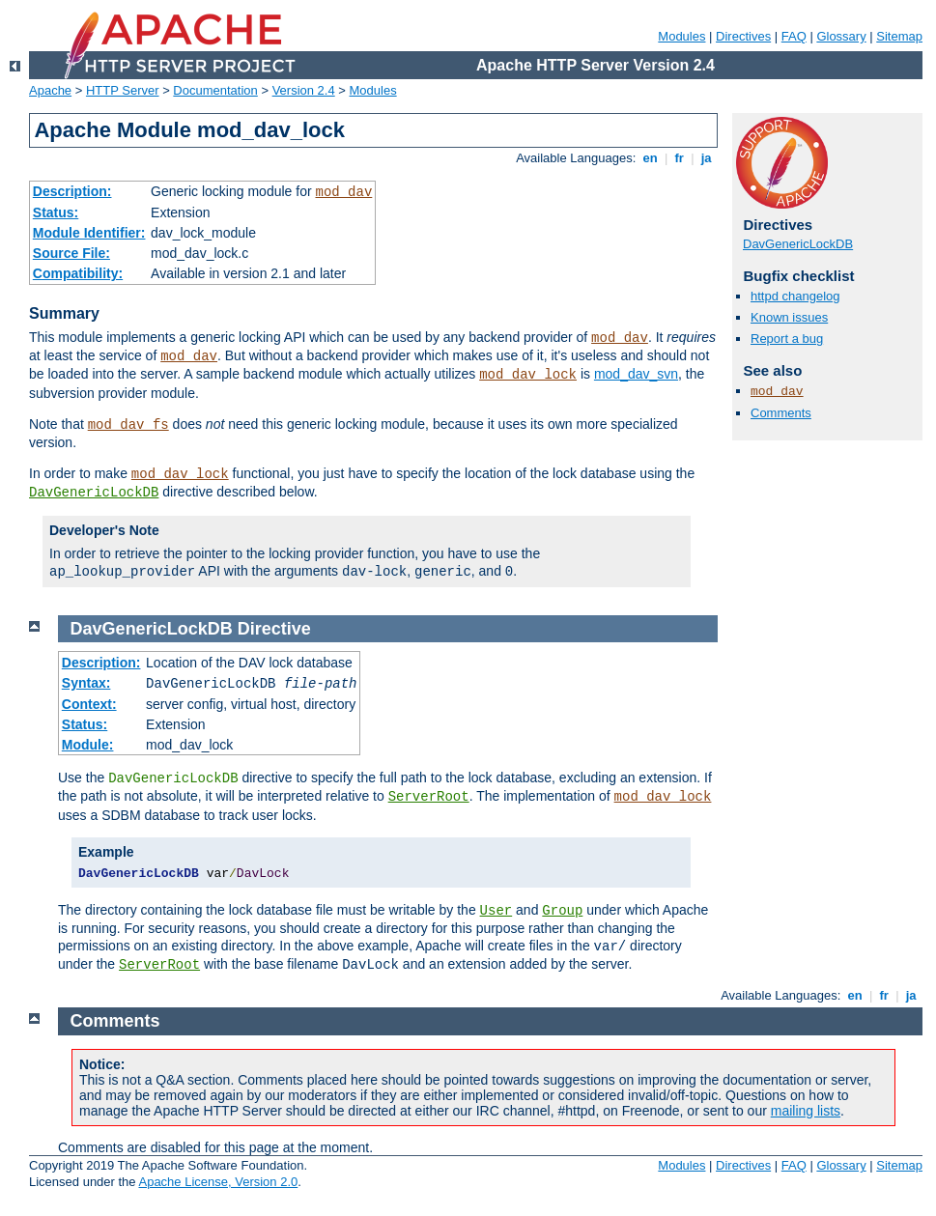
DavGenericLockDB (93, 492)
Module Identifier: (89, 232)
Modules (681, 36)
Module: (88, 744)
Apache (50, 90)
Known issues (789, 317)
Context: (89, 704)
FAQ (794, 36)
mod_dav (343, 192)
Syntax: (86, 683)
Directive (274, 628)
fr (679, 158)
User (496, 911)
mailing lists (805, 1110)
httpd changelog (795, 296)
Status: (55, 212)
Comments (781, 413)
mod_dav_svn (636, 374)
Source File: (71, 253)
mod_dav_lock (528, 374)
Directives (743, 36)
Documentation (215, 90)
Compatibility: (78, 273)
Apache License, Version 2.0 (218, 1181)
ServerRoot (428, 797)
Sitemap (899, 36)
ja (706, 158)
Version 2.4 (303, 90)
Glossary (840, 36)
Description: (72, 191)
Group (562, 911)
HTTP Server (122, 90)
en (650, 158)
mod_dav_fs (128, 425)
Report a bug (787, 338)
